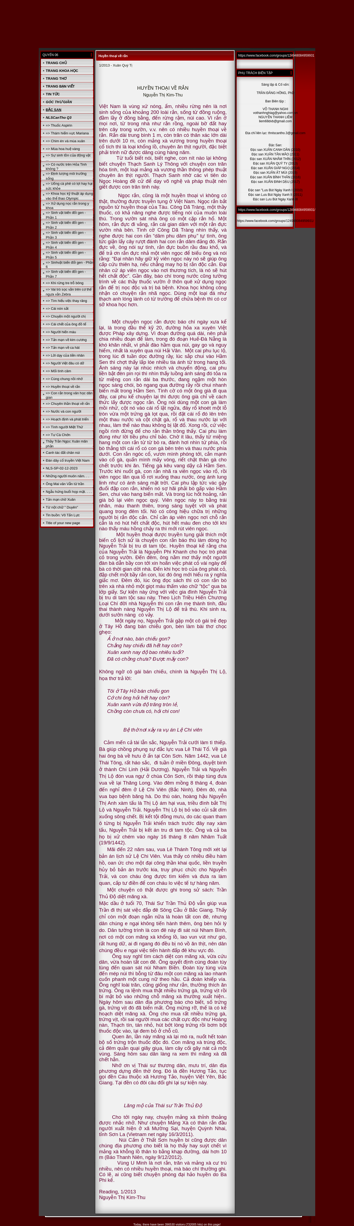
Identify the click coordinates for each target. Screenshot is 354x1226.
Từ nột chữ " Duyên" (62, 507)
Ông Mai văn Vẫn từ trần (65, 484)
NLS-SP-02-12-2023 (62, 468)
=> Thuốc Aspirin (59, 125)
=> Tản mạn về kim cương (66, 340)
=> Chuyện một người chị (66, 316)
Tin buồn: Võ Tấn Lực (63, 515)
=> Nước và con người (63, 411)
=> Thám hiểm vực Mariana (67, 133)
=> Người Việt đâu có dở (65, 363)
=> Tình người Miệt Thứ (64, 427)
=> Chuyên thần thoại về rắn (68, 404)
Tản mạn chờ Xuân (60, 499)
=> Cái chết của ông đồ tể (66, 324)
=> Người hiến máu (61, 332)
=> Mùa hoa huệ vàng (63, 149)
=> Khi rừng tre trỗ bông (64, 283)
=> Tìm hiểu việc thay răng (66, 301)
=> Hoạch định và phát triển (67, 419)
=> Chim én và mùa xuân (65, 141)
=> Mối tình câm (58, 371)
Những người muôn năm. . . (67, 476)
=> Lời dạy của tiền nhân (65, 355)
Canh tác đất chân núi (63, 453)
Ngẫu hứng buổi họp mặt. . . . (69, 492)
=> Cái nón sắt (57, 309)
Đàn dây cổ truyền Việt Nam (68, 460)
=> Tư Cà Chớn (58, 435)
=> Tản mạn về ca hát (63, 348)
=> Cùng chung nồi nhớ (64, 379)
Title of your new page (63, 523)
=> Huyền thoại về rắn (63, 387)
